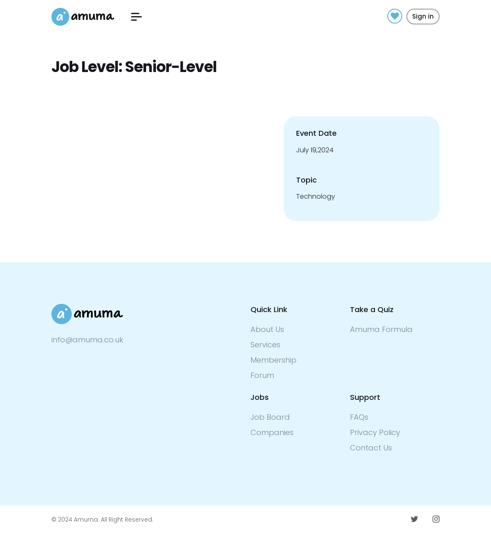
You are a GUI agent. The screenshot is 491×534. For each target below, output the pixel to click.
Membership (273, 360)
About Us (267, 329)
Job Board (270, 417)
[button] (136, 17)
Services (265, 344)
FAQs (359, 417)
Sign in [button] (423, 16)
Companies (272, 432)
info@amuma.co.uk (87, 339)
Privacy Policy (375, 432)
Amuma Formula (381, 329)
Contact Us (371, 448)
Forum (262, 375)
